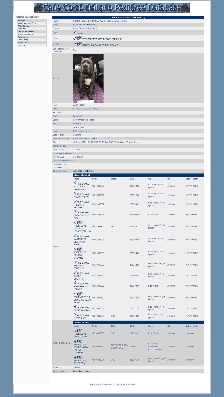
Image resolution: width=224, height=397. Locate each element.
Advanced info (23, 37)
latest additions (23, 42)
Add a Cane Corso (24, 26)
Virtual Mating (23, 40)
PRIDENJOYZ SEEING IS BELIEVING (81, 266)
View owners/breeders (26, 31)
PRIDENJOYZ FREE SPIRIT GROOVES (81, 205)
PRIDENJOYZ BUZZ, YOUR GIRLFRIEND (81, 187)
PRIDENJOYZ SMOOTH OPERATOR (81, 276)
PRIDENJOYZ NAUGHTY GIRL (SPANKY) (100, 45)
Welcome (21, 20)
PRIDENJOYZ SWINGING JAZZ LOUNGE (81, 286)
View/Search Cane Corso (27, 23)
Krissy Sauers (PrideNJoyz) (85, 25)
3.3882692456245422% (83, 171)
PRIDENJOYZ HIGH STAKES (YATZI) (89, 21)
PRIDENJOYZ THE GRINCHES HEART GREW (82, 300)
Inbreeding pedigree (82, 371)
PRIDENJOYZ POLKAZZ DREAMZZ (80, 255)
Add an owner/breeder (26, 34)
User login (21, 45)
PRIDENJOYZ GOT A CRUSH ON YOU (82, 215)
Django (132, 384)
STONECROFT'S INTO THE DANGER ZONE (102, 39)
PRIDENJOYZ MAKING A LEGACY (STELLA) (82, 229)
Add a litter (22, 29)
